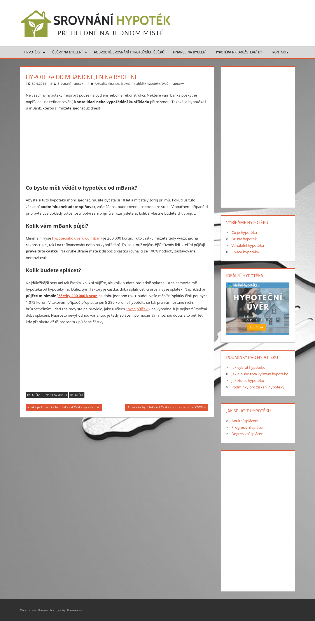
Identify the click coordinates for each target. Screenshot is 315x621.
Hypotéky (35, 52)
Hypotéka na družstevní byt (239, 52)
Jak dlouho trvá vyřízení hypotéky (259, 373)
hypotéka (33, 395)
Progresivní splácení (248, 427)
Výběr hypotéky (172, 83)
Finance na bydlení (189, 52)
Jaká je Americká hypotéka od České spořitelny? (64, 408)
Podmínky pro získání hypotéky (257, 387)
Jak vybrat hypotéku (248, 367)
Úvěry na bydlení (70, 52)
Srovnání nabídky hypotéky (140, 83)
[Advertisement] (117, 147)
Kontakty (280, 52)
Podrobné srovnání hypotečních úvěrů (129, 52)
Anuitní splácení (244, 420)
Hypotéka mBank (55, 395)
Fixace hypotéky (245, 251)
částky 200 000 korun (78, 295)
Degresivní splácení (247, 433)
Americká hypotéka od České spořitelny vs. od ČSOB (165, 408)
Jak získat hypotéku (247, 380)
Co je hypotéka (244, 232)
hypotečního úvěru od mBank (77, 238)
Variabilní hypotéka (247, 245)
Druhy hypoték (244, 238)
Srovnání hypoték (70, 83)
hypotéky (76, 395)
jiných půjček (137, 308)
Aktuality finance (107, 83)
